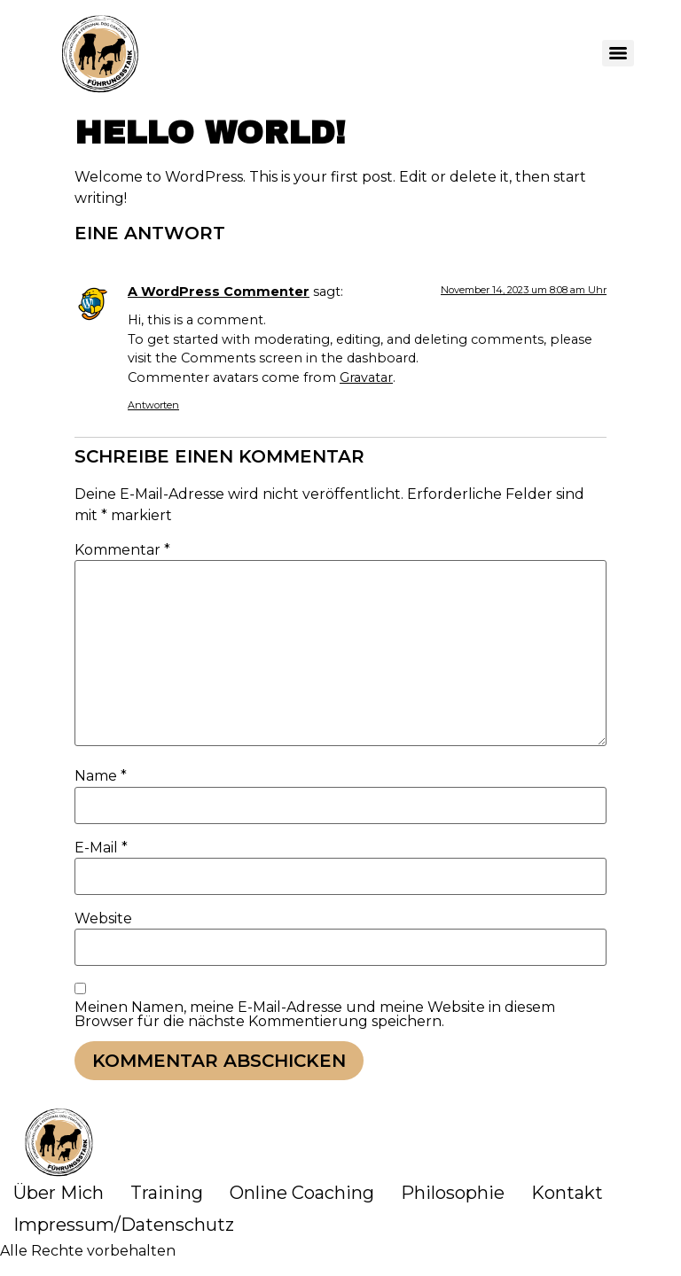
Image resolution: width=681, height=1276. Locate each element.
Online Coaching (302, 1192)
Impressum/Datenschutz (123, 1224)
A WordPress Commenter (218, 292)
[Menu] (618, 53)
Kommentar (122, 550)
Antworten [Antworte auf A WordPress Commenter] (153, 405)
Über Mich (58, 1192)
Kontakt (567, 1192)
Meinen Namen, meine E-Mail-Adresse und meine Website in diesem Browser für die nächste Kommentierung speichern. (314, 1014)
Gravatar (366, 377)
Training (166, 1192)
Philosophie (453, 1192)
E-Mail (101, 848)
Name (100, 776)
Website (103, 919)
